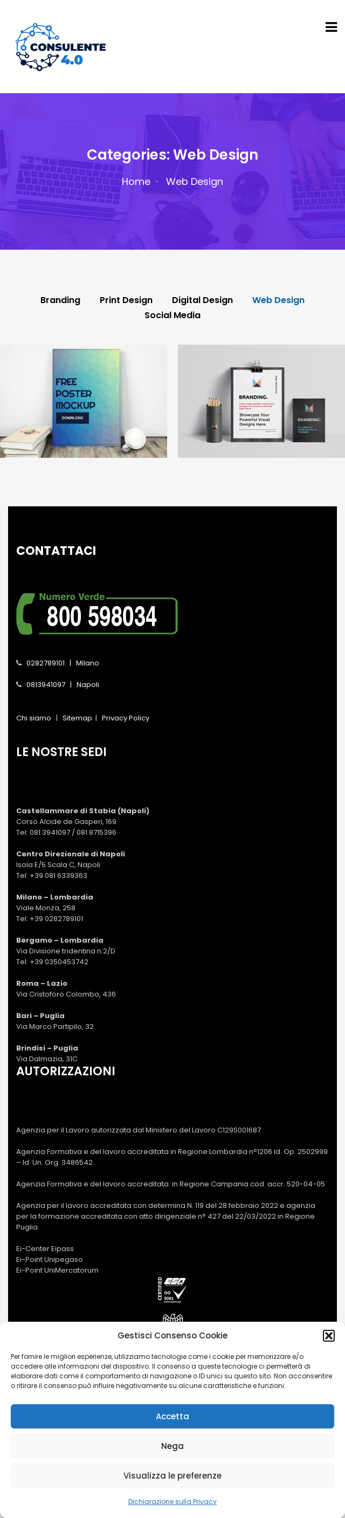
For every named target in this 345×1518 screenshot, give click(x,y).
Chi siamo (33, 718)
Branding (60, 300)
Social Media (172, 315)
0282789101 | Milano (62, 663)
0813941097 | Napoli (62, 684)
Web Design (278, 300)
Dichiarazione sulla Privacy (172, 1511)
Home (136, 181)
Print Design (126, 300)
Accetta (172, 1426)
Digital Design (202, 300)
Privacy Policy (125, 718)
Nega (172, 1455)
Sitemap (77, 718)
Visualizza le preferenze (172, 1485)
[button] (328, 1345)
